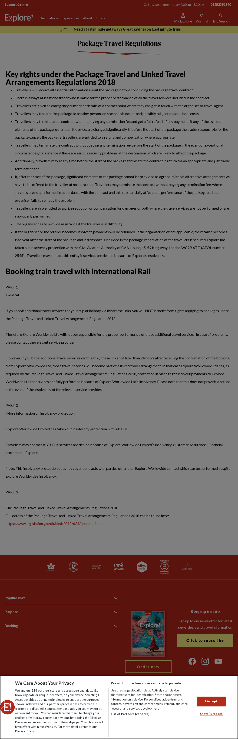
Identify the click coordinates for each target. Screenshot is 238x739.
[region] (119, 707)
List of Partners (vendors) (130, 714)
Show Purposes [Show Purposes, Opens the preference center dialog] (211, 714)
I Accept (211, 701)
